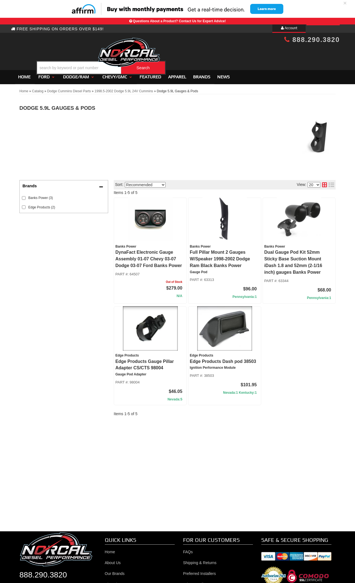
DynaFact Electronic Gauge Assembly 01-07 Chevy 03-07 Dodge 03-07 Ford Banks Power (148, 257)
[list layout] (331, 182)
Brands (201, 74)
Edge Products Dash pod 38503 (223, 359)
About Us (113, 560)
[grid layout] (324, 182)
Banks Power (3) (40, 195)
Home (24, 74)
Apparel (177, 74)
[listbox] (145, 182)
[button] (182, 54)
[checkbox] (24, 195)
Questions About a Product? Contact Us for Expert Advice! (179, 21)
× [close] (345, 3)
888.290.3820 (312, 39)
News (223, 74)
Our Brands (115, 571)
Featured (150, 74)
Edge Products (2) (41, 205)
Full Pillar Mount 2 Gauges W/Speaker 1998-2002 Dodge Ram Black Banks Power (220, 257)
